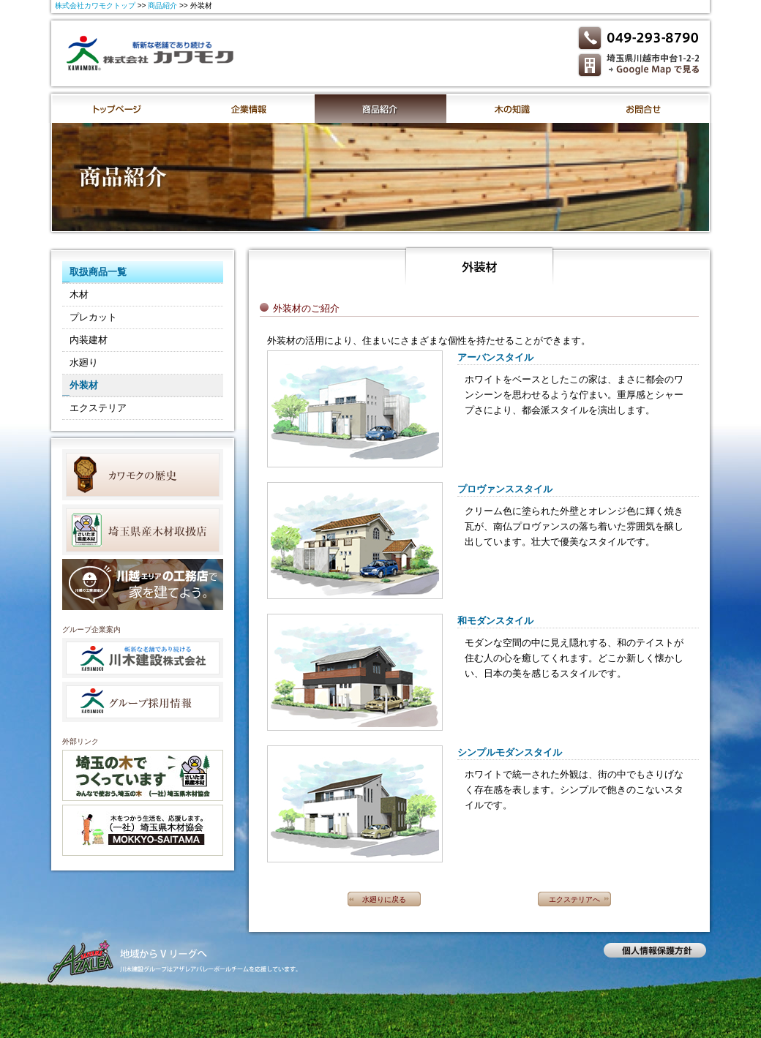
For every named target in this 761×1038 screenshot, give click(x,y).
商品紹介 (162, 5)
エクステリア (98, 407)
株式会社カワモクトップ (95, 5)
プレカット (93, 317)
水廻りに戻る (384, 899)
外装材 (84, 385)
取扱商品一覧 (98, 271)
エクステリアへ (574, 899)
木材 (79, 294)
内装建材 (89, 339)
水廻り (84, 362)
